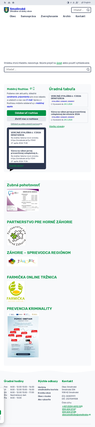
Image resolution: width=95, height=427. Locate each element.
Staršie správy (16, 137)
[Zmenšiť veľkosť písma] (71, 2)
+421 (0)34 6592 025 (72, 377)
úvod (59, 34)
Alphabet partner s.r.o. (80, 414)
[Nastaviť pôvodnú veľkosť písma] (73, 2)
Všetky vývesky (57, 98)
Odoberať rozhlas (26, 84)
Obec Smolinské (83, 417)
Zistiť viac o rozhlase (26, 90)
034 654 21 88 (69, 383)
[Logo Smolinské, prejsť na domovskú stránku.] (18, 10)
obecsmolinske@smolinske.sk (76, 386)
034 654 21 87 (69, 380)
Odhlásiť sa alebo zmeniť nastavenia (26, 95)
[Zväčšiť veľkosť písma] (77, 2)
